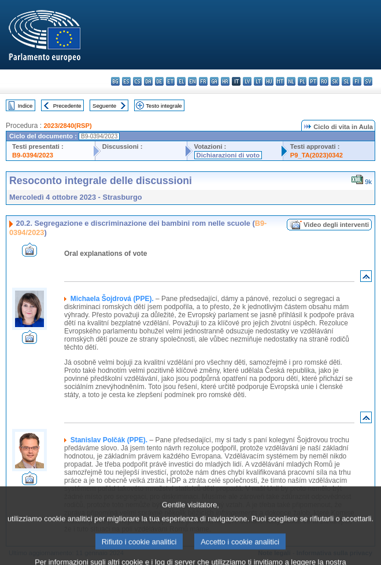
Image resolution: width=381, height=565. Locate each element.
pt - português (313, 81)
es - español (126, 81)
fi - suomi (357, 81)
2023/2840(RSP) (67, 125)
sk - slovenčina (335, 81)
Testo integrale (164, 105)
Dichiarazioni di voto (228, 155)
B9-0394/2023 (32, 155)
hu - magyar (269, 81)
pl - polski (302, 81)
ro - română (324, 81)
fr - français (203, 81)
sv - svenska (368, 81)
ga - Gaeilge (214, 81)
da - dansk (148, 81)
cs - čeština (137, 81)
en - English (192, 81)
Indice (25, 105)
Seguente (104, 105)
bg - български (115, 81)
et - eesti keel (170, 81)
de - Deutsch (159, 81)
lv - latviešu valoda (247, 81)
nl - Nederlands (291, 81)
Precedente (67, 105)
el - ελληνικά (181, 81)
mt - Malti (280, 81)
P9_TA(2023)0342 (316, 155)
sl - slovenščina (346, 81)
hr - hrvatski (225, 81)
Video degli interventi (336, 224)
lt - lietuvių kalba (258, 81)
